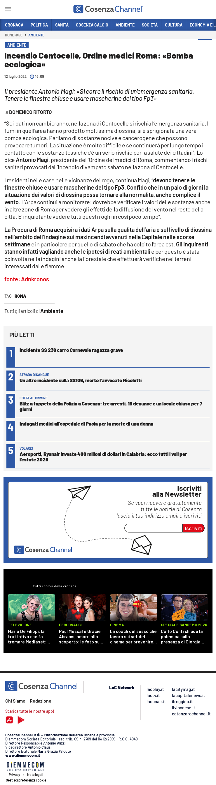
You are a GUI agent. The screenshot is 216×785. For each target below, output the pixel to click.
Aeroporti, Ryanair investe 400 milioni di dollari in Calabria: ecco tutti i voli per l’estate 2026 (103, 456)
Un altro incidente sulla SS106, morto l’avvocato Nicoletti (81, 380)
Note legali (35, 774)
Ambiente (36, 35)
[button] (205, 46)
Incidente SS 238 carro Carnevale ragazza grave (71, 350)
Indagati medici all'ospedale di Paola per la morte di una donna (86, 423)
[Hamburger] (7, 10)
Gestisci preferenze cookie (26, 780)
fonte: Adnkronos (26, 279)
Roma (20, 296)
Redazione (40, 700)
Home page (13, 35)
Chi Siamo (15, 700)
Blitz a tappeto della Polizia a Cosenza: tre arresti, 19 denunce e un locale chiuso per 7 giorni (111, 406)
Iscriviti (194, 528)
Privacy (14, 774)
